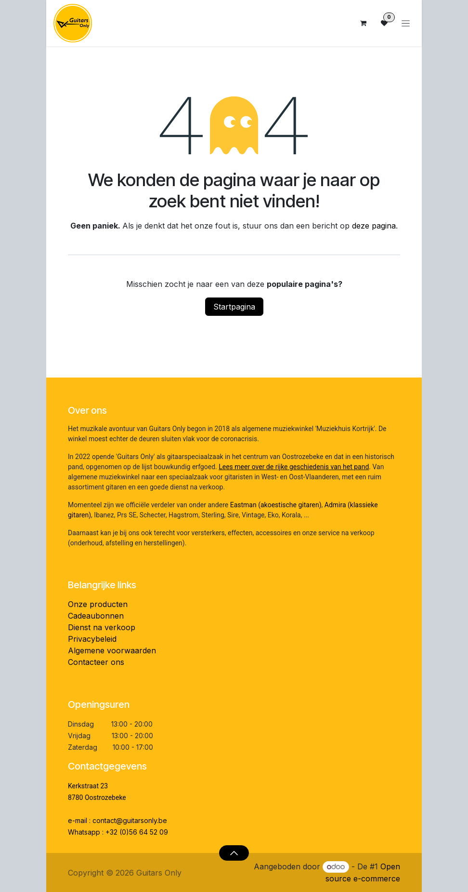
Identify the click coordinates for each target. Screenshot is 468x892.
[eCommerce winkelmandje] (363, 23)
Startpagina (234, 306)
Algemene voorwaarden (112, 650)
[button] (233, 853)
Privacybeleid (92, 639)
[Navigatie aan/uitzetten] (406, 23)
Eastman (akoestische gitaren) (276, 505)
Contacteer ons (96, 662)
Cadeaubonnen (96, 616)
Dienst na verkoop (101, 627)
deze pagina (374, 225)
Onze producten (98, 604)
